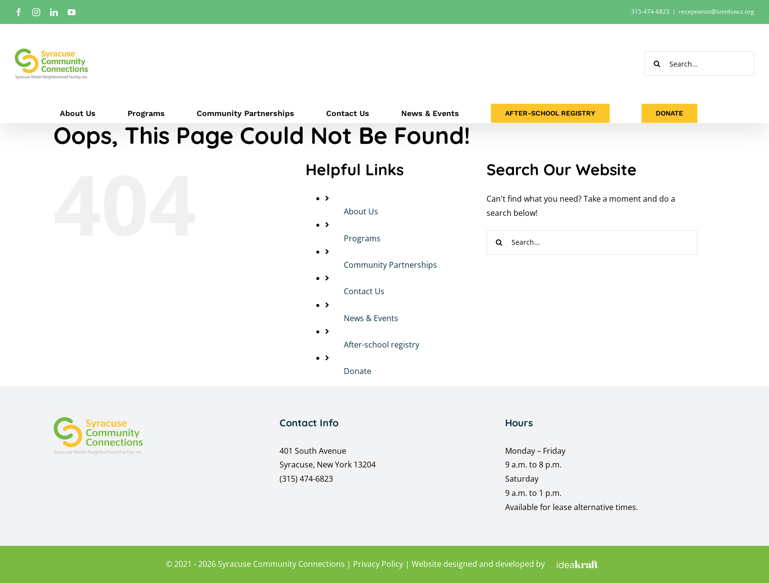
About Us (361, 211)
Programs (362, 238)
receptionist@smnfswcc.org (716, 11)
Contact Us (364, 291)
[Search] (656, 63)
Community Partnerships (390, 264)
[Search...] (699, 63)
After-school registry (381, 344)
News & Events (371, 318)
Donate (357, 371)
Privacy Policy (378, 564)
